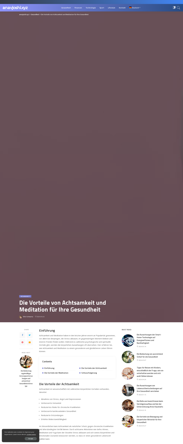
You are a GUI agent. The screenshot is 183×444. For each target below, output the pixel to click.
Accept (30, 439)
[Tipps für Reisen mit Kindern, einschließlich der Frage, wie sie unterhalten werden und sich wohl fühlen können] (128, 373)
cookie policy (31, 434)
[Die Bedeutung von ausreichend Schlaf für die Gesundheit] (128, 357)
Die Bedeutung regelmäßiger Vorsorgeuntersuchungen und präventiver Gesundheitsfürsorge (26, 378)
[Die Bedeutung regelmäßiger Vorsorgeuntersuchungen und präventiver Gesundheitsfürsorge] (26, 361)
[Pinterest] (22, 342)
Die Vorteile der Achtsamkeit (94, 368)
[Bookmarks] (174, 7)
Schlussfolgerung (89, 372)
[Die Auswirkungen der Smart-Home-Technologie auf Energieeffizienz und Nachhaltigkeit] (128, 340)
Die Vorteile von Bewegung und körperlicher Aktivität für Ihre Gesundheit (149, 419)
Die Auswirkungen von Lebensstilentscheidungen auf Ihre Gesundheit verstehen (149, 388)
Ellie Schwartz (28, 316)
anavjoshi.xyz (15, 7)
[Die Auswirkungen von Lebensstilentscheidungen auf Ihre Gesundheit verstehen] (128, 390)
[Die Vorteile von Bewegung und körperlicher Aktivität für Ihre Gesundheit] (128, 421)
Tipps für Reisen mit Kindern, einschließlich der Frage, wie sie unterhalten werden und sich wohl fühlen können (150, 372)
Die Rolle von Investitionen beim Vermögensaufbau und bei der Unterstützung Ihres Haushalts (150, 404)
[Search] (179, 7)
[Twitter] (30, 335)
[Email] (30, 342)
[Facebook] (22, 335)
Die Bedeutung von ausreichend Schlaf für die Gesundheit (150, 355)
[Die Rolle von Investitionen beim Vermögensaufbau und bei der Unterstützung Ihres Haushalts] (128, 405)
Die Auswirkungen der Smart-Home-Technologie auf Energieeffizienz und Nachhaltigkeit (149, 339)
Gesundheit (25, 296)
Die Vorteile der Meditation (56, 372)
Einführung (49, 368)
